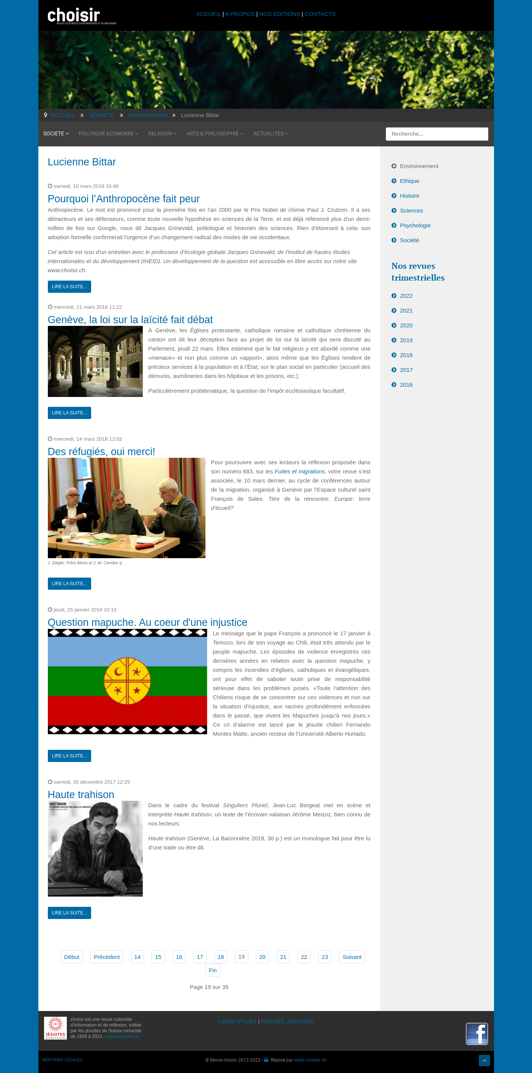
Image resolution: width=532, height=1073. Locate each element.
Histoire (410, 195)
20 (262, 956)
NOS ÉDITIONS (279, 14)
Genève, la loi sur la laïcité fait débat (130, 319)
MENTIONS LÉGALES (62, 1059)
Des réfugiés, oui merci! (102, 451)
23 (325, 956)
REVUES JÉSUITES (287, 1020)
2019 (406, 339)
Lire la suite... (69, 286)
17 (200, 956)
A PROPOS (240, 14)
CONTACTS (320, 14)
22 (304, 956)
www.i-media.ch (310, 1059)
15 (158, 956)
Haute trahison (81, 794)
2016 (406, 384)
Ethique (410, 180)
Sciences (411, 209)
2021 (406, 309)
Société (409, 239)
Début (71, 956)
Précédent (107, 956)
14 (137, 956)
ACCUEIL (209, 14)
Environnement (419, 165)
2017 (406, 369)
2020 (406, 324)
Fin (213, 969)
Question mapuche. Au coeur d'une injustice (148, 621)
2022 (406, 295)
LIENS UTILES (238, 1020)
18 (221, 956)
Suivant (352, 956)
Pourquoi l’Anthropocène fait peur (124, 198)
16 (179, 956)
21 (283, 956)
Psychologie (415, 224)
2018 (406, 354)
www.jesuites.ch (122, 1035)
